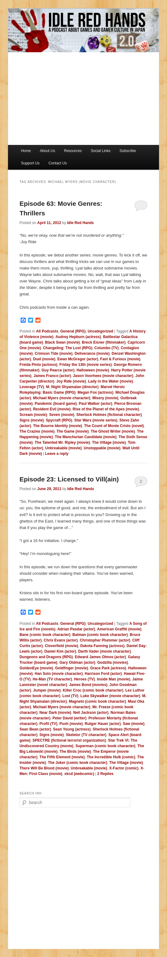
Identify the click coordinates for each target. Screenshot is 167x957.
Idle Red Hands (80, 223)
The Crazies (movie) (36, 431)
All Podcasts (47, 331)
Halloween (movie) (93, 370)
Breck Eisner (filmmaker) (103, 342)
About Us (47, 151)
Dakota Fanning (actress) (102, 646)
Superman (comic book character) (106, 746)
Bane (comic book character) (44, 635)
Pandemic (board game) (56, 403)
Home (26, 151)
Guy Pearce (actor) (58, 370)
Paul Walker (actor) (95, 403)
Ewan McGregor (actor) (77, 359)
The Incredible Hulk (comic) (111, 757)
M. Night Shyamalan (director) (72, 387)
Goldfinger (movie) (71, 668)
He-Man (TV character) (52, 679)
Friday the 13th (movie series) (86, 364)
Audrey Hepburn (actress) (78, 337)
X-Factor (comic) (124, 768)
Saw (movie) (133, 724)
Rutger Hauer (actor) (103, 724)
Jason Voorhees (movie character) (103, 376)
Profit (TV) (48, 724)
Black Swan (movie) (62, 342)
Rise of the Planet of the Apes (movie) (106, 409)
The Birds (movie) (75, 751)
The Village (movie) (109, 442)
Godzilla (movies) (112, 662)
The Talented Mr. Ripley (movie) (62, 442)
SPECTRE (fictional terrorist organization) (69, 740)
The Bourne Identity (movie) (57, 426)
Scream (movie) (33, 415)
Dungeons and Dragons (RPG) (46, 657)
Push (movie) (71, 724)
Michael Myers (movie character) (61, 398)
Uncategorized (100, 331)
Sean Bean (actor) (35, 729)
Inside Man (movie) (113, 679)
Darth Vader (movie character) (104, 651)
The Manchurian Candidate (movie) (85, 437)
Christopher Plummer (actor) (105, 640)
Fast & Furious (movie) (120, 359)
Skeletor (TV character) (86, 735)
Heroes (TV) (84, 679)
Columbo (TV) (106, 348)
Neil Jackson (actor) (90, 712)
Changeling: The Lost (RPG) (67, 348)
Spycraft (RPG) (59, 420)
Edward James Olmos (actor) (100, 657)
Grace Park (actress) (108, 668)
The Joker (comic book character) (77, 762)
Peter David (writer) (69, 718)
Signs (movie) (31, 420)
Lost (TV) (70, 696)
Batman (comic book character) (100, 635)
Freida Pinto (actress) (38, 364)
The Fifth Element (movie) (62, 757)
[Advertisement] (83, 98)
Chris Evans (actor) (61, 640)
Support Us (30, 163)
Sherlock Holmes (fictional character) (109, 415)
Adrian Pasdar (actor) (76, 629)
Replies (105, 774)
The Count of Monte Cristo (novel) (114, 426)
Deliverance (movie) (92, 353)
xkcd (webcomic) (79, 774)
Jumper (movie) (47, 690)
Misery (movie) (105, 398)
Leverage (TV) (31, 387)
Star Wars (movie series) (96, 420)
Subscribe (127, 151)
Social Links (101, 151)
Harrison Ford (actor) (103, 673)
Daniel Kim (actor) (60, 651)
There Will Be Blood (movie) (44, 768)
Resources (73, 151)
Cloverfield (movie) (61, 646)
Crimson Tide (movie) (54, 353)
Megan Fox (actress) (95, 392)
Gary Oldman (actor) (77, 662)
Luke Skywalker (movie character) (110, 696)
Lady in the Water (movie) (110, 381)
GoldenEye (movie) (36, 668)
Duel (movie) (44, 359)
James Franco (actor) (52, 376)
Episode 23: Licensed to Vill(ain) (69, 479)
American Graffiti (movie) (119, 629)
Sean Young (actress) (72, 729)
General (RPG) (73, 331)
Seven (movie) (61, 415)
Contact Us (57, 163)
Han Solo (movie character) (59, 673)
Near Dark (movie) (55, 712)
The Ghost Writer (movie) (113, 431)
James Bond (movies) (88, 685)
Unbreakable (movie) (63, 448)
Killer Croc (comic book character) (93, 690)
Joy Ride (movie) (71, 381)
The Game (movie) (72, 431)
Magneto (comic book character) (97, 701)
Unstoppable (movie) (102, 448)
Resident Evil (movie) (51, 409)
